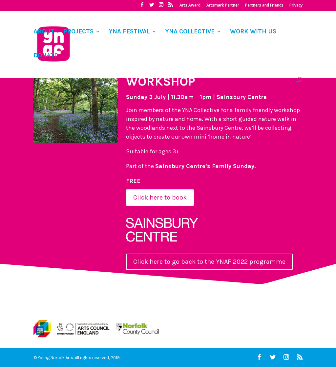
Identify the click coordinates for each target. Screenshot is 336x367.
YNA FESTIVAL (129, 32)
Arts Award (189, 5)
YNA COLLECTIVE (190, 32)
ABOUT (43, 32)
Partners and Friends (264, 5)
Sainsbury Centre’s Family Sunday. (205, 166)
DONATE (45, 56)
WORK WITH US (253, 32)
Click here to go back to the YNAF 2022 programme (209, 261)
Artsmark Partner (222, 5)
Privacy (296, 5)
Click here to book (160, 197)
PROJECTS (78, 32)
